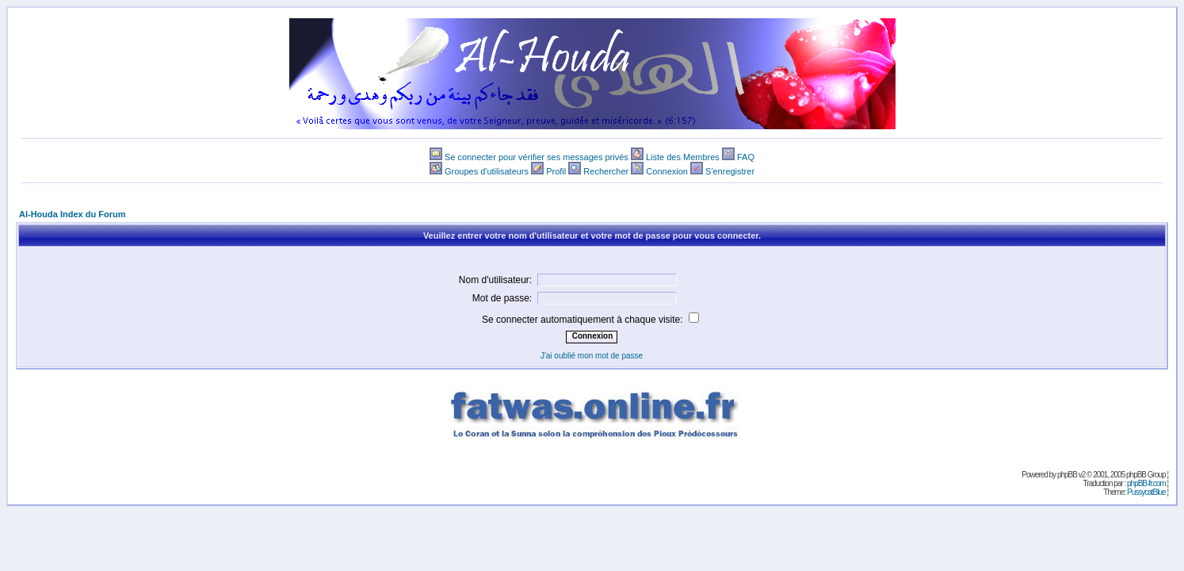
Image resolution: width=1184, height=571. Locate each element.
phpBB (1067, 474)
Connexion (667, 171)
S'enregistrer (729, 171)
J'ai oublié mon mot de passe (591, 355)
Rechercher (605, 171)
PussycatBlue (1146, 492)
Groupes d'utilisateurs (487, 171)
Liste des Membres (683, 157)
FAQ (745, 157)
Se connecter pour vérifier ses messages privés (536, 157)
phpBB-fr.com (1146, 483)
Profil (556, 171)
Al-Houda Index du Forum (72, 214)
